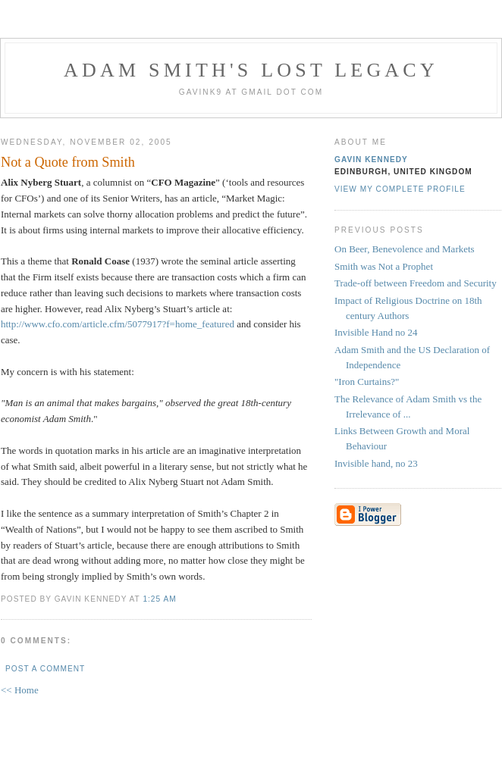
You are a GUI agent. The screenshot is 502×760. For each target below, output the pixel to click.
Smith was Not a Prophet (383, 266)
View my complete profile (400, 189)
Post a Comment (45, 669)
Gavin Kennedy (371, 159)
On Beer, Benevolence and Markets (404, 249)
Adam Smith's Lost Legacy (251, 70)
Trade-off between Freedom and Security (415, 283)
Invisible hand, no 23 (376, 463)
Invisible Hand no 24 (375, 332)
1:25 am (159, 599)
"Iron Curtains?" (366, 381)
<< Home (20, 690)
